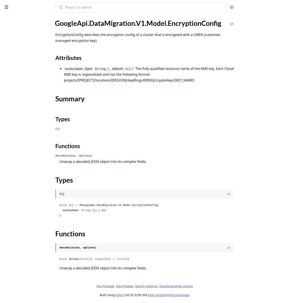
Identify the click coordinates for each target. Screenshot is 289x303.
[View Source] (261, 194)
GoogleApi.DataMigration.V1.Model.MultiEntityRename (30, 292)
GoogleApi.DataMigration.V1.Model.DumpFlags (30, 22)
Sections (14, 41)
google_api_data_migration (28, 5)
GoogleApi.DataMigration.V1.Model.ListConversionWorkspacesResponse (30, 175)
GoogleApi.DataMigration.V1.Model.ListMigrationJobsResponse (30, 199)
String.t (119, 210)
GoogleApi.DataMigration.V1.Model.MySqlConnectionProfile (30, 298)
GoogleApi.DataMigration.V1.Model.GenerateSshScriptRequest (30, 123)
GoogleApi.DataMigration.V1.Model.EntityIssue (30, 71)
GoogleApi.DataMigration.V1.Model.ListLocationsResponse (30, 181)
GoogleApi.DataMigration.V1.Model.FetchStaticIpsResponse (30, 100)
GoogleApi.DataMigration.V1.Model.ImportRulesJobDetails (30, 146)
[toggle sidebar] (59, 7)
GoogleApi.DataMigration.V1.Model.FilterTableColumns (30, 106)
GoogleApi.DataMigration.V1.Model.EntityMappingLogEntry (30, 82)
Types (12, 52)
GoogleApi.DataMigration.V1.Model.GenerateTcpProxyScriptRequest (30, 129)
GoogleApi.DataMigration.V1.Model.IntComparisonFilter (30, 164)
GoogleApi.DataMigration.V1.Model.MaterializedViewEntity (30, 257)
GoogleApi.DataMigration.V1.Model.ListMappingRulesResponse (30, 187)
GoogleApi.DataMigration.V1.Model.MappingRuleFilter (30, 251)
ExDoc (152, 295)
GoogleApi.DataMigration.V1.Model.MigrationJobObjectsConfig (30, 274)
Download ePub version (208, 286)
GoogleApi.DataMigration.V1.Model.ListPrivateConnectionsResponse (30, 210)
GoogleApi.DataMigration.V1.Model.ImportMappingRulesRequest (30, 140)
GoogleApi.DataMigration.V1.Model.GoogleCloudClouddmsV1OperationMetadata (30, 135)
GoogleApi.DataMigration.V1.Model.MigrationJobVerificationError (30, 280)
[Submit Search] (93, 8)
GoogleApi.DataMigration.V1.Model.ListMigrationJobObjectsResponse (30, 193)
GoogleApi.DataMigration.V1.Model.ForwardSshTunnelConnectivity (30, 111)
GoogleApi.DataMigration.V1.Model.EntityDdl (30, 65)
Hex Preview (157, 286)
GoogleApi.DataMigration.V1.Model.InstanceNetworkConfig (30, 158)
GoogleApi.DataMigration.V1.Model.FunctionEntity (30, 117)
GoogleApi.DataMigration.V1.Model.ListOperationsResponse (30, 205)
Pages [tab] (7, 18)
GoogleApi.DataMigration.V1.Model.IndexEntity (30, 152)
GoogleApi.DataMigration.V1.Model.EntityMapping (30, 76)
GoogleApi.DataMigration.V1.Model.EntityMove (30, 88)
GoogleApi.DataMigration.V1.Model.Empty (30, 28)
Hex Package (138, 286)
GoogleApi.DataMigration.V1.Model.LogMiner (30, 228)
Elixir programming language (201, 295)
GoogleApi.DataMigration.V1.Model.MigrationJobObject (30, 269)
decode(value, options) (106, 155)
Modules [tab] (26, 18)
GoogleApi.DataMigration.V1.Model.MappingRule (30, 245)
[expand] (60, 23)
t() (90, 128)
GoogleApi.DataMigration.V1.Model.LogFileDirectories (30, 222)
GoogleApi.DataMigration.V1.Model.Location (30, 216)
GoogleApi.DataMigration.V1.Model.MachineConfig (30, 239)
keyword (132, 259)
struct (116, 259)
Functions (15, 57)
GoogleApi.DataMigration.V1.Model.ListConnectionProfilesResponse (30, 170)
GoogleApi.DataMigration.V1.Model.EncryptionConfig (30, 34)
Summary (15, 47)
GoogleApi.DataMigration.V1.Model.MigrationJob (30, 263)
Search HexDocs (178, 286)
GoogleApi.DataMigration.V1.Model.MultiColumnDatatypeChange (30, 286)
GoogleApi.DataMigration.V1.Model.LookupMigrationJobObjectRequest (30, 234)
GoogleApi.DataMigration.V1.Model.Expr (30, 94)
